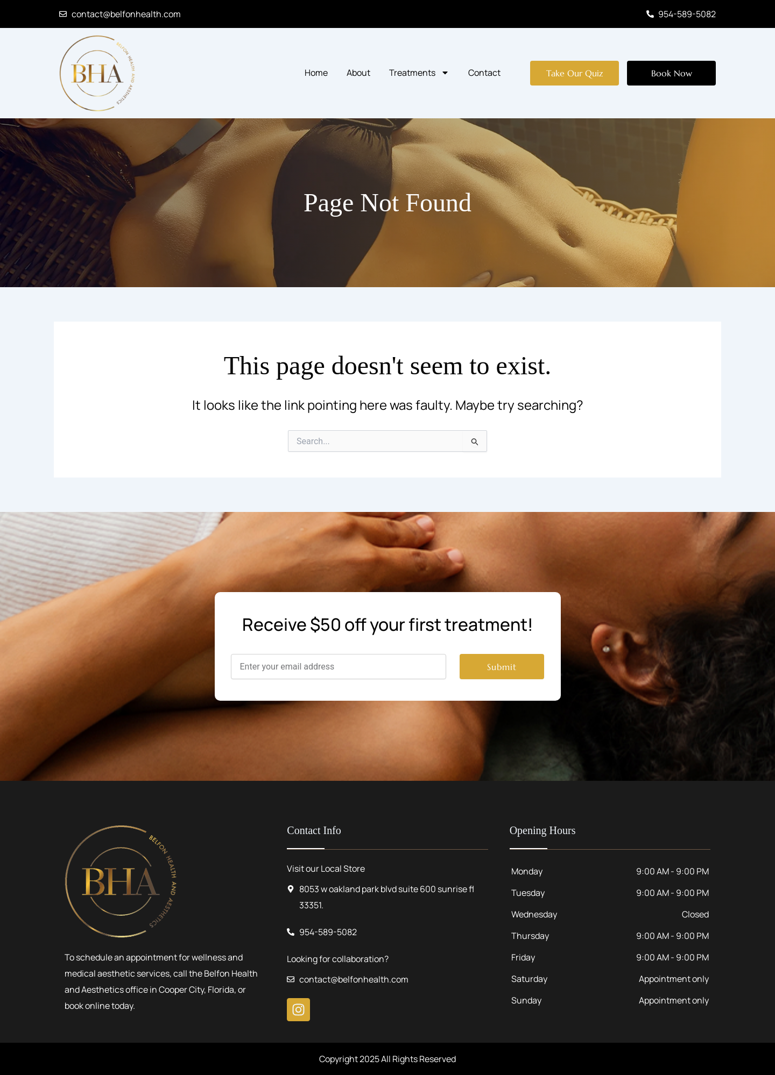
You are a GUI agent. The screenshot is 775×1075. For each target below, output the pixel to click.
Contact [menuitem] (484, 73)
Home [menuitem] (316, 73)
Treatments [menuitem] (419, 73)
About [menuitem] (358, 73)
